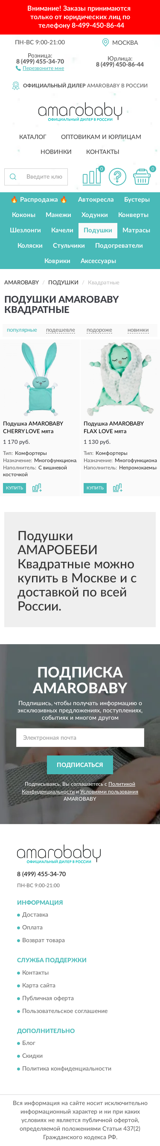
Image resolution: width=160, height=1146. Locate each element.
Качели (62, 230)
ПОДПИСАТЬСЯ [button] (80, 765)
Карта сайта (38, 986)
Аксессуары (98, 261)
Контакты (102, 152)
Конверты (133, 215)
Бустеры (137, 200)
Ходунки (94, 215)
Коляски (30, 246)
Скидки (32, 1056)
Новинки (56, 152)
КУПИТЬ (14, 488)
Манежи (58, 215)
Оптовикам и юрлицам (101, 137)
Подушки (98, 230)
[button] (40, 67)
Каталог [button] (33, 137)
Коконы (23, 215)
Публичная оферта (48, 998)
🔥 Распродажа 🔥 (39, 200)
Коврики (57, 261)
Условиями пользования (109, 791)
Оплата (32, 928)
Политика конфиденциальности (66, 1069)
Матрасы (136, 230)
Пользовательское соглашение (65, 1011)
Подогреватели (119, 246)
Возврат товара (43, 941)
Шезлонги (25, 230)
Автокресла (96, 200)
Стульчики (69, 246)
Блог (28, 1044)
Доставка (35, 915)
